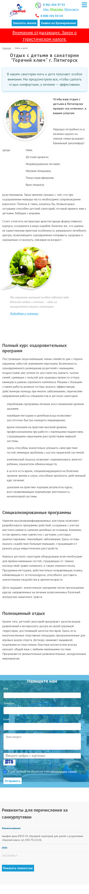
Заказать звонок (24, 23)
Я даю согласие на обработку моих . (43, 771)
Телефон (8, 703)
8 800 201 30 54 (52, 16)
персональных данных (64, 771)
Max (46, 9)
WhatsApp (56, 9)
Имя (5, 689)
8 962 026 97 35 (54, 5)
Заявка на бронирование (58, 23)
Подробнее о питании (24, 313)
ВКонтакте (71, 9)
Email (6, 719)
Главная (6, 48)
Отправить (12, 781)
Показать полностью (18, 868)
